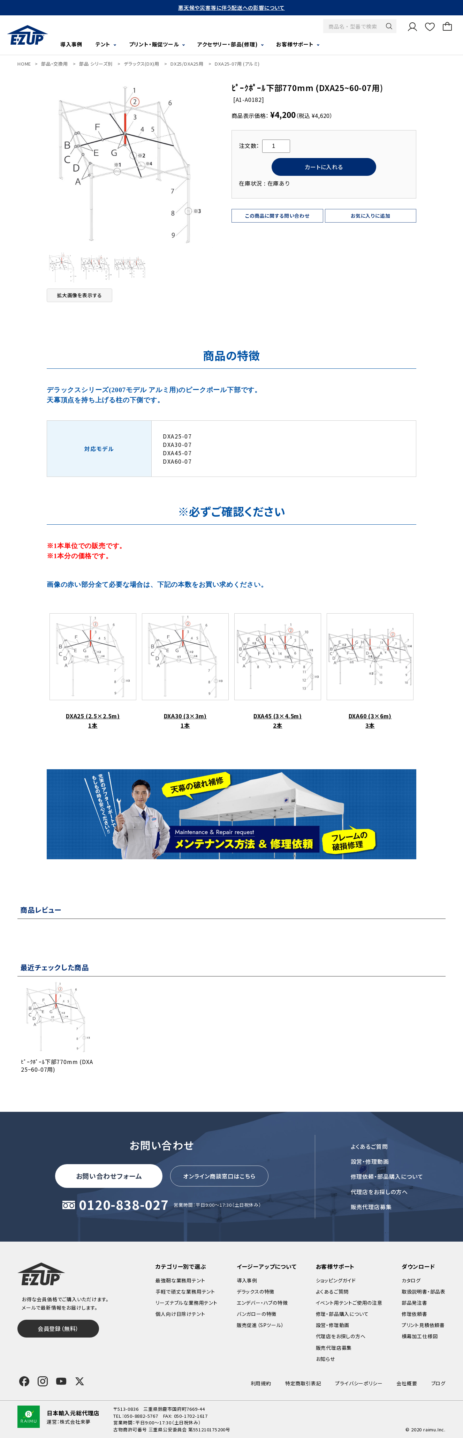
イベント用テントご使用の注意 (349, 1302)
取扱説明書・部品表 (424, 1291)
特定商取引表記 (303, 1383)
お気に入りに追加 (370, 215)
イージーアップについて (267, 1266)
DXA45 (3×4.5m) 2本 (277, 671)
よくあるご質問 (369, 1146)
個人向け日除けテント (180, 1313)
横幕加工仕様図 (420, 1336)
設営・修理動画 (370, 1161)
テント (103, 44)
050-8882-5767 (141, 1416)
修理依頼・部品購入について (387, 1176)
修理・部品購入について (342, 1313)
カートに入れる (324, 167)
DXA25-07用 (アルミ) (237, 63)
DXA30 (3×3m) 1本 (185, 671)
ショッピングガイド (336, 1280)
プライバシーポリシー (358, 1383)
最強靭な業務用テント (180, 1280)
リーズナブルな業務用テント (186, 1302)
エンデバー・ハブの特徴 (262, 1302)
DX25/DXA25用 (187, 63)
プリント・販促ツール (154, 44)
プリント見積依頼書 (423, 1324)
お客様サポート (295, 44)
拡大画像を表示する (79, 295)
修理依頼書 (414, 1313)
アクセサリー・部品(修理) (227, 44)
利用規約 (261, 1383)
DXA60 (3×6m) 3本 (370, 671)
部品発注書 (414, 1302)
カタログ (411, 1280)
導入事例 (71, 44)
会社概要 (406, 1383)
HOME (24, 63)
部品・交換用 (54, 63)
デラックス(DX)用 (141, 63)
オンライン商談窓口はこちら (219, 1176)
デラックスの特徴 (255, 1291)
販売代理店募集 (371, 1207)
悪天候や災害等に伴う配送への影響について (231, 7)
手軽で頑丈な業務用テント (185, 1291)
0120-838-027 (124, 1205)
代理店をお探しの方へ (379, 1192)
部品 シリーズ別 (95, 63)
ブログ (438, 1383)
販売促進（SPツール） (260, 1324)
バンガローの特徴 (256, 1313)
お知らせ (325, 1358)
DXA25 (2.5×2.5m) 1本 (93, 671)
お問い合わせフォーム (109, 1176)
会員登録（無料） (58, 1328)
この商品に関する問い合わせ (277, 215)
